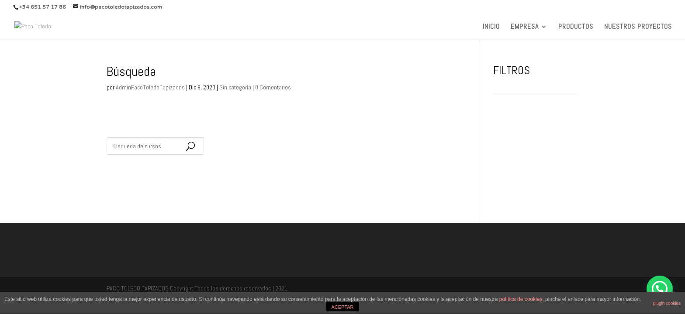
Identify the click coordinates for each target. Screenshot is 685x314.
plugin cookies (667, 303)
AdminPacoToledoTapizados (150, 87)
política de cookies (521, 299)
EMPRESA (525, 27)
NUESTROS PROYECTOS (638, 27)
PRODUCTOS (575, 27)
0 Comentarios (273, 87)
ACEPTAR (342, 307)
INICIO (491, 27)
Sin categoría (235, 87)
